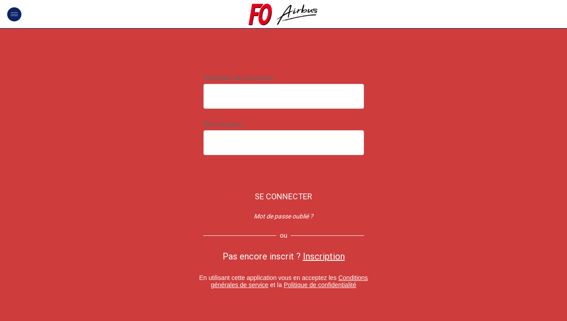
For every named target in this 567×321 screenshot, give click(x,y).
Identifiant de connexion (238, 78)
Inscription (324, 256)
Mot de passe (223, 124)
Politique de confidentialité (320, 284)
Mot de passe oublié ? (283, 216)
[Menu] (14, 14)
